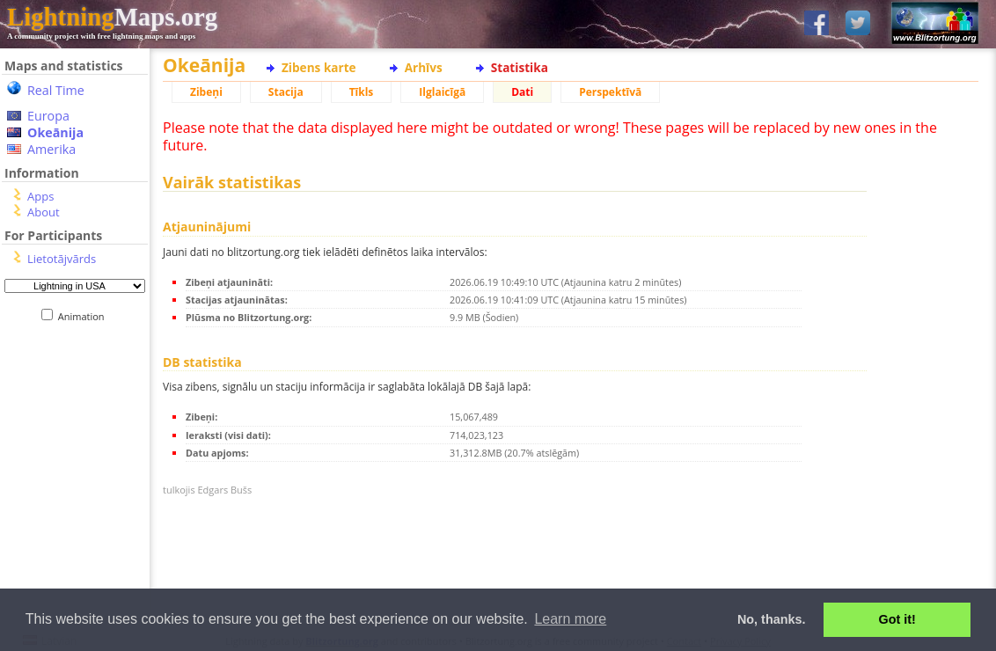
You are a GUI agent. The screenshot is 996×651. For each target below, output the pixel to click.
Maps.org (112, 17)
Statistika (519, 67)
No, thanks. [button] (771, 619)
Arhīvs (424, 67)
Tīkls (361, 91)
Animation (85, 316)
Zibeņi (206, 91)
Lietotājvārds (61, 259)
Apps (40, 196)
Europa (48, 115)
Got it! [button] (897, 619)
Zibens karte (319, 67)
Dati (522, 91)
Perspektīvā (610, 91)
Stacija (286, 91)
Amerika (51, 149)
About (43, 212)
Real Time (55, 90)
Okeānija (55, 132)
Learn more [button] (570, 618)
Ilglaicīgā (442, 91)
